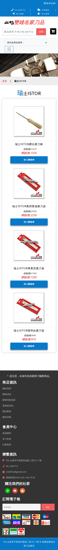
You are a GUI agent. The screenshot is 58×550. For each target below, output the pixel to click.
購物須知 (6, 394)
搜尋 (41, 31)
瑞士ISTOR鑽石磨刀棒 (29, 144)
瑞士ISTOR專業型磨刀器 (29, 268)
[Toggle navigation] (9, 49)
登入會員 (18, 14)
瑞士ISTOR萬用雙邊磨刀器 (29, 206)
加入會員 (43, 14)
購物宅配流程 (8, 399)
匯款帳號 (6, 411)
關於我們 (6, 388)
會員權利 (6, 433)
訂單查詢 (43, 10)
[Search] (19, 31)
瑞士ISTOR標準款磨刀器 (29, 330)
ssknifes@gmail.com (16, 471)
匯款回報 (6, 417)
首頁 (4, 81)
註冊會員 (6, 444)
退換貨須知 (7, 405)
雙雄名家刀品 (29, 22)
